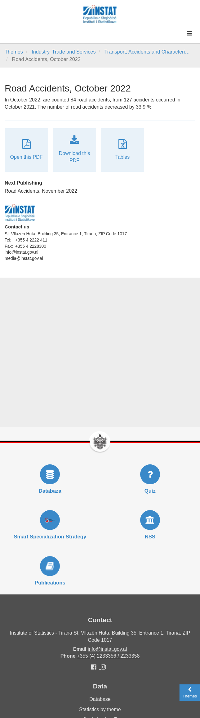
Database (100, 699)
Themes (14, 51)
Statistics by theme (100, 709)
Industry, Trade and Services (64, 51)
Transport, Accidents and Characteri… (147, 51)
